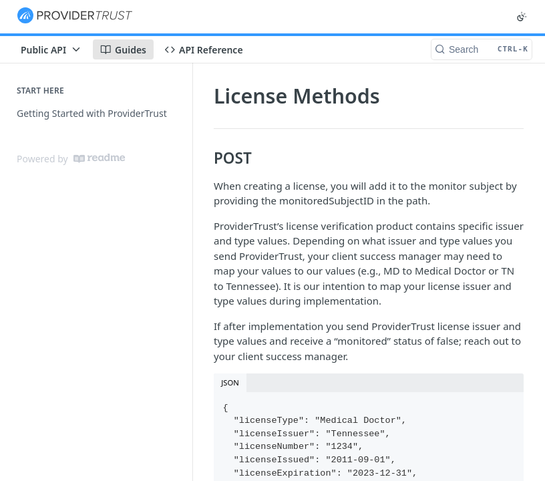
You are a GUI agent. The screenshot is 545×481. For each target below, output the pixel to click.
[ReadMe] (99, 158)
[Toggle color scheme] (522, 17)
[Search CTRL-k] (481, 49)
